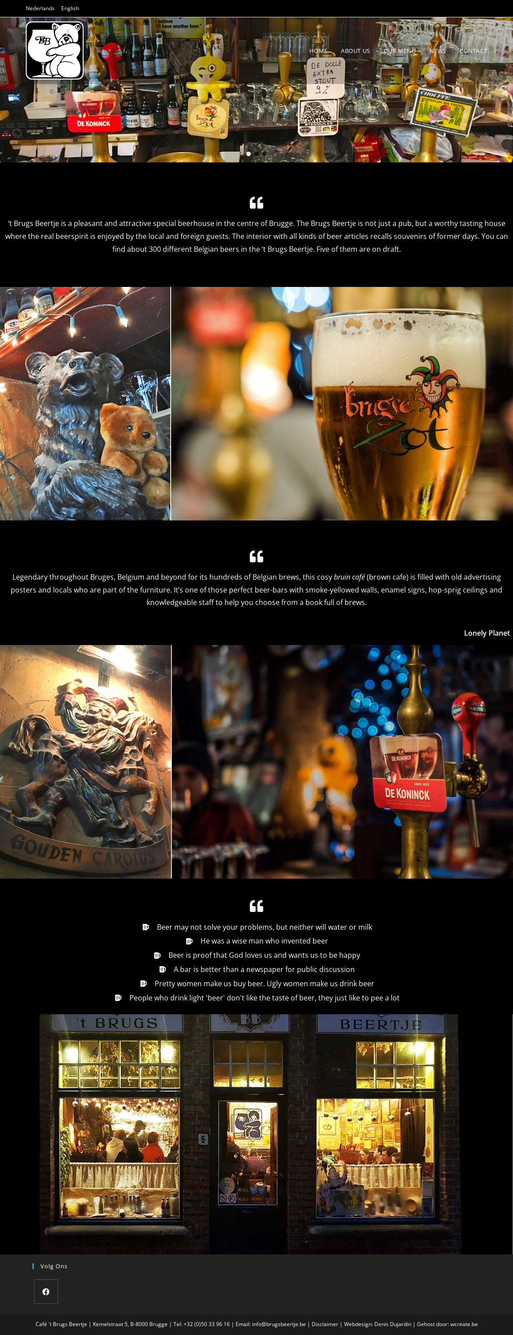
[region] (256, 90)
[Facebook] (46, 1291)
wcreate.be (464, 1324)
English (70, 8)
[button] (248, 154)
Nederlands (40, 8)
